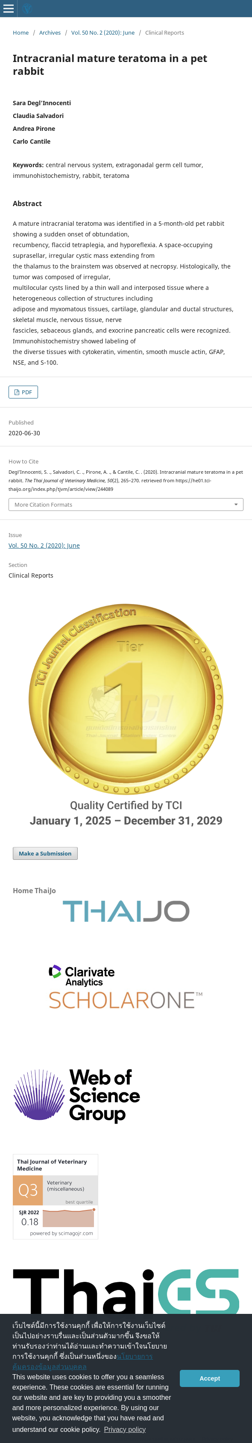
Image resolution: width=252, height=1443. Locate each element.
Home (21, 32)
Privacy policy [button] (125, 1429)
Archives (50, 32)
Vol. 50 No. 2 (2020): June (103, 32)
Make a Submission (45, 853)
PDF (26, 392)
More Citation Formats (43, 504)
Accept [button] (209, 1378)
